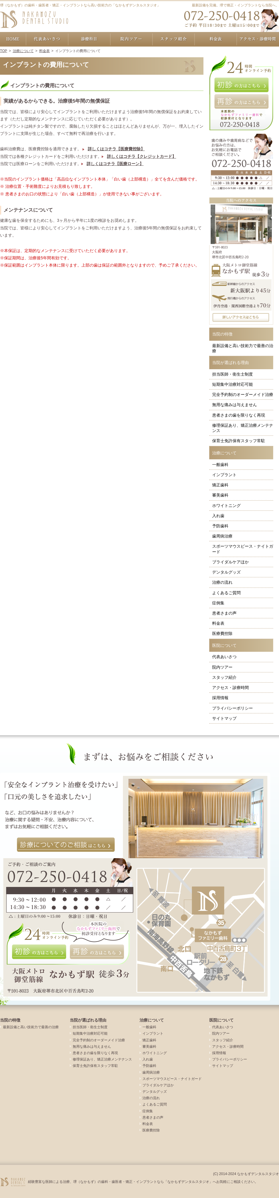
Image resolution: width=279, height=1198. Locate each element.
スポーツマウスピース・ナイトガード (242, 549)
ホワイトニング (226, 505)
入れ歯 (218, 515)
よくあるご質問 (226, 592)
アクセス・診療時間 (230, 687)
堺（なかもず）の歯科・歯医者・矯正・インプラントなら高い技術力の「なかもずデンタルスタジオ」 (80, 5)
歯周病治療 (222, 536)
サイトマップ (224, 718)
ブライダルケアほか (230, 562)
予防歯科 (220, 526)
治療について (224, 453)
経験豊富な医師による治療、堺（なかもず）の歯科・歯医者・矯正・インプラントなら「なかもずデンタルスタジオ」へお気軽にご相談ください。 (143, 1182)
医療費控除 (222, 633)
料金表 (218, 623)
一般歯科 (220, 464)
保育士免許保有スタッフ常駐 (238, 440)
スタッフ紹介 (224, 677)
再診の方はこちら (241, 101)
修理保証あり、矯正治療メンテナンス (242, 428)
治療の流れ (222, 582)
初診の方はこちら (241, 85)
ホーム (13, 39)
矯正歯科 (220, 485)
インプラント (224, 474)
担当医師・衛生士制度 (232, 374)
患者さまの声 (224, 613)
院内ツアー (222, 667)
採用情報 (220, 697)
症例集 (218, 603)
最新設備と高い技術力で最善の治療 (242, 348)
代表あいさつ (224, 656)
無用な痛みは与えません (234, 404)
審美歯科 (220, 495)
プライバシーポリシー (232, 708)
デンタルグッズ (226, 572)
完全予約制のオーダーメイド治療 (242, 394)
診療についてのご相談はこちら (66, 845)
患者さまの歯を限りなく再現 (238, 415)
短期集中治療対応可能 (232, 384)
